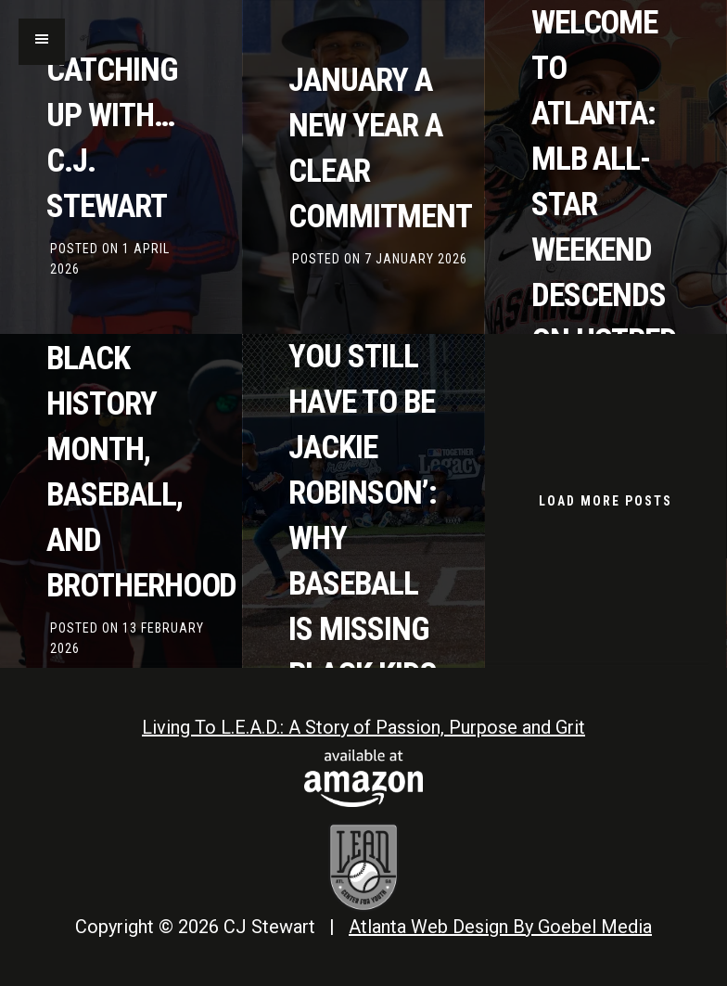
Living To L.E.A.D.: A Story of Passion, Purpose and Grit (363, 727)
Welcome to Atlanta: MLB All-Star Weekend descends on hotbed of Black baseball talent (604, 250)
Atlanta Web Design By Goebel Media (500, 927)
